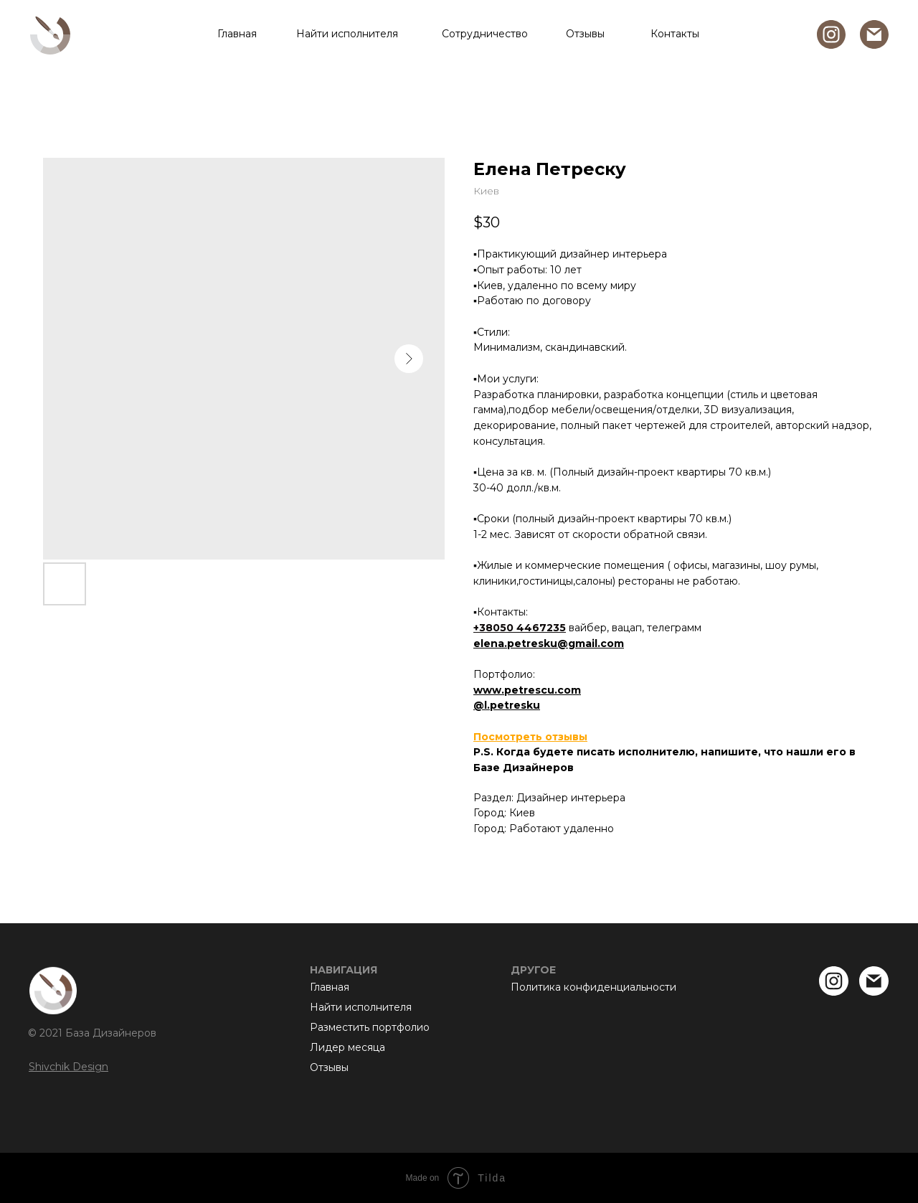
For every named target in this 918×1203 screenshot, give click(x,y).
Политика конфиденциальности (593, 987)
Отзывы (585, 33)
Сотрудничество (485, 33)
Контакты (674, 33)
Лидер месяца (347, 1047)
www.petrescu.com (527, 690)
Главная (237, 33)
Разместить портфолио (370, 1027)
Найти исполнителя (347, 33)
